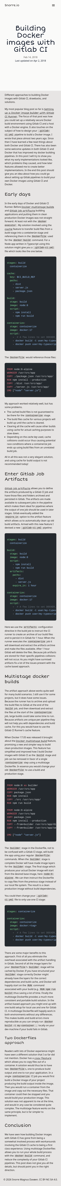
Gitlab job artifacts (22, 210)
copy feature (42, 1058)
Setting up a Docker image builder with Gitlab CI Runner (29, 113)
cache (8, 229)
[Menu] (53, 5)
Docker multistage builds (38, 207)
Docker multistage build (31, 741)
